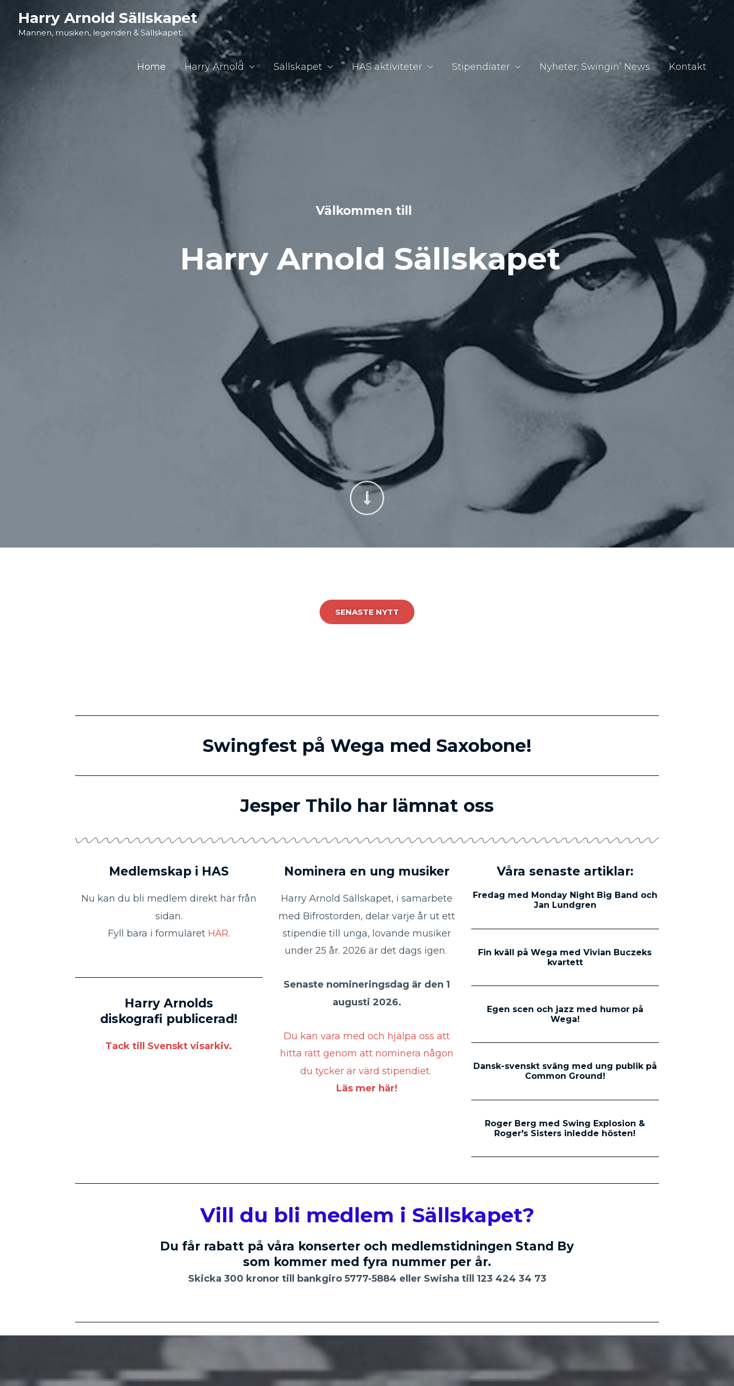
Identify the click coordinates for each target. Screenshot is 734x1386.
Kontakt (687, 66)
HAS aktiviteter (387, 66)
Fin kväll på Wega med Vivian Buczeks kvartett (565, 957)
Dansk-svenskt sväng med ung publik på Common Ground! (565, 1071)
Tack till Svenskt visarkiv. (168, 1046)
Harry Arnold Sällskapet (108, 18)
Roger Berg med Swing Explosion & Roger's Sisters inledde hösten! (565, 1128)
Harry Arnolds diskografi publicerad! (168, 1011)
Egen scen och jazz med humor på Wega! (565, 1014)
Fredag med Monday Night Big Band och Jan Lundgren (565, 900)
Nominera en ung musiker (366, 871)
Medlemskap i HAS (169, 871)
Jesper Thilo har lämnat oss (367, 806)
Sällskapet (298, 66)
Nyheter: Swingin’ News (595, 66)
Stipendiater (481, 66)
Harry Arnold (214, 66)
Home (151, 66)
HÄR (218, 933)
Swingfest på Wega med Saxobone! (367, 746)
